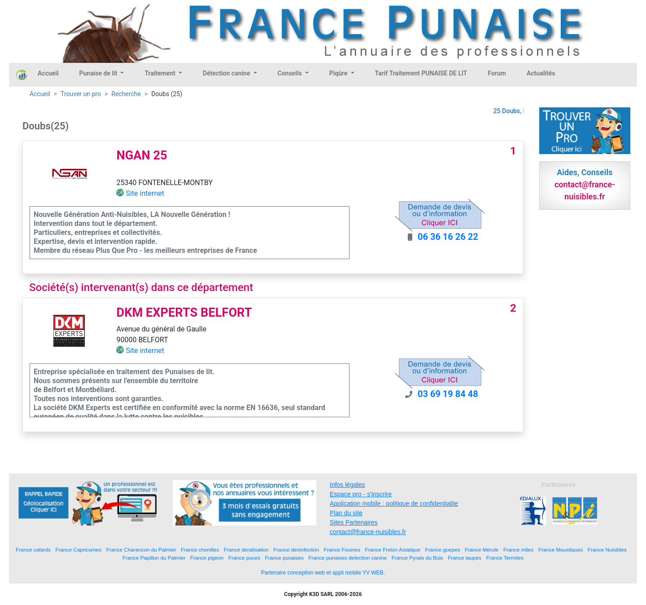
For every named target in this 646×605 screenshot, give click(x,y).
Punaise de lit (99, 73)
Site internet (145, 193)
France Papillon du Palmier (153, 558)
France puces (244, 558)
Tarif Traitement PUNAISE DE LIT (421, 73)
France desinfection (296, 549)
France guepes (442, 549)
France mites (518, 549)
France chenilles (200, 549)
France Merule (481, 549)
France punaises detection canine (347, 558)
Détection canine (227, 73)
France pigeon (207, 558)
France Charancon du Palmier (141, 549)
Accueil (48, 73)
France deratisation (246, 549)
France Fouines (342, 549)
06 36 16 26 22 (448, 236)
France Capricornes (79, 549)
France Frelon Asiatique (392, 549)
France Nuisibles (607, 549)
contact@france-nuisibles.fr (368, 531)
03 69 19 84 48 (448, 394)
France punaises (284, 558)
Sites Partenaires (354, 522)
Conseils (291, 73)
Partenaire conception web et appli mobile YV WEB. (323, 573)
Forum (497, 73)
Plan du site (346, 513)
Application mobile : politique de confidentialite (394, 503)
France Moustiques (560, 549)
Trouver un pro (81, 93)
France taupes (464, 558)
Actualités (541, 73)
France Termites (505, 558)
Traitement (160, 73)
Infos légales (347, 484)
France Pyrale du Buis (417, 558)
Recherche (126, 93)
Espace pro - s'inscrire (361, 494)
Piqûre (339, 73)
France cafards (33, 549)
